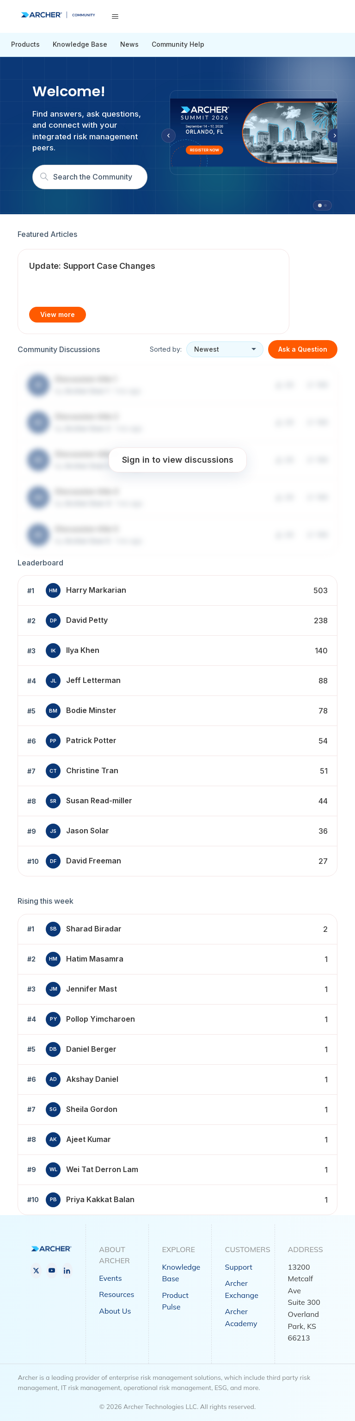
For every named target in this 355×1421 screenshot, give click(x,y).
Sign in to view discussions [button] (177, 460)
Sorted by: (166, 349)
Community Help (178, 44)
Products (25, 44)
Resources (116, 1294)
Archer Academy (241, 1317)
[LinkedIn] (67, 1270)
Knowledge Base (80, 44)
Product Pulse (175, 1301)
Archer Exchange (241, 1289)
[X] (36, 1270)
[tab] (320, 205)
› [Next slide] (335, 135)
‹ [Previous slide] (168, 135)
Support (238, 1267)
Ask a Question (302, 349)
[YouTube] (51, 1270)
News (129, 44)
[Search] (90, 177)
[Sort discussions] (224, 349)
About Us (115, 1311)
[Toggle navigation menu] (114, 16)
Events (110, 1278)
